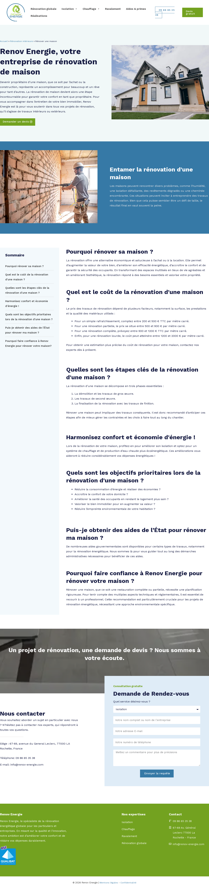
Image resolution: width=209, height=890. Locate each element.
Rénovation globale (43, 8)
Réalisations (39, 15)
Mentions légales (108, 883)
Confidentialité (128, 883)
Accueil (4, 41)
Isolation (69, 8)
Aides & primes (136, 8)
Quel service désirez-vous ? (131, 702)
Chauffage (91, 8)
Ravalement (113, 8)
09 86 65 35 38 (165, 12)
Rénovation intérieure (21, 41)
